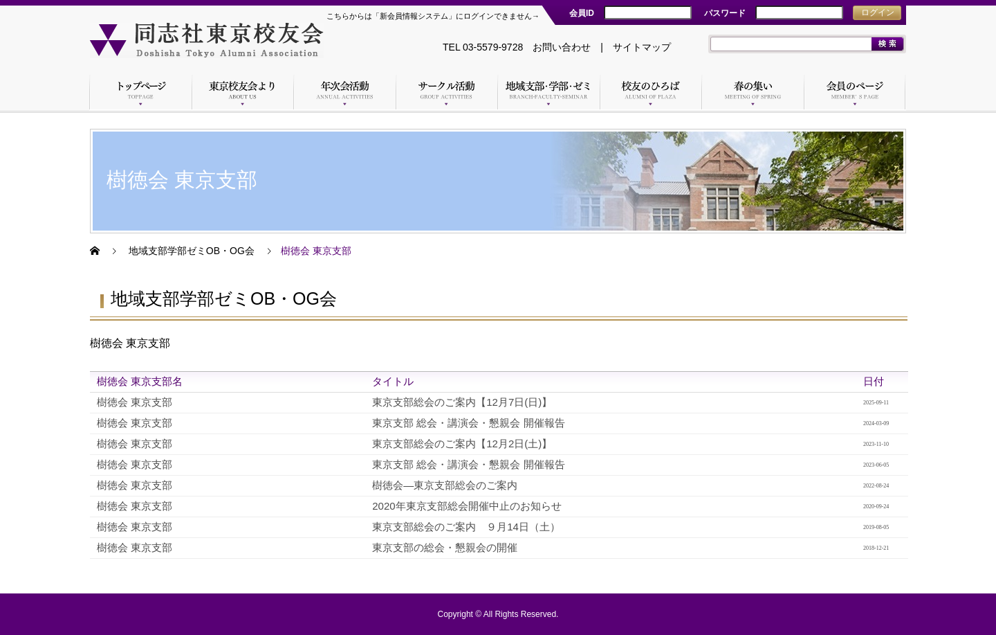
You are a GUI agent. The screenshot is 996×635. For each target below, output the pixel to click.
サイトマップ (642, 47)
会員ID (581, 13)
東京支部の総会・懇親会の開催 (444, 547)
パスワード (725, 13)
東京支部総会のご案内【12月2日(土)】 (462, 443)
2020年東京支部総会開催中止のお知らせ (466, 506)
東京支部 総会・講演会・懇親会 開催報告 (468, 423)
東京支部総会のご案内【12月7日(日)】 (462, 402)
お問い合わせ (562, 47)
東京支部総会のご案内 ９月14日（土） (466, 527)
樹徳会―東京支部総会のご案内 (444, 485)
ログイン (877, 12)
